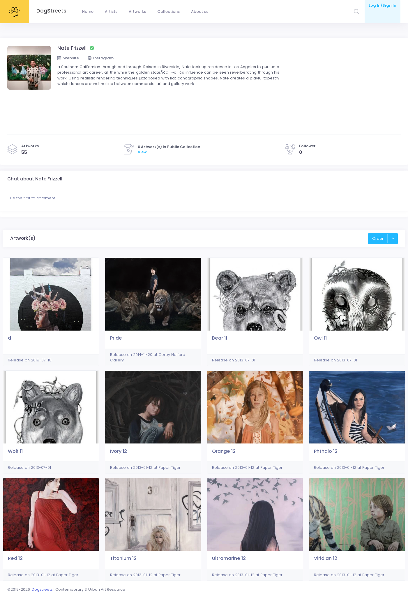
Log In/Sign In (382, 5)
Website (68, 58)
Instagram (101, 58)
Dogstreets (42, 589)
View (142, 152)
